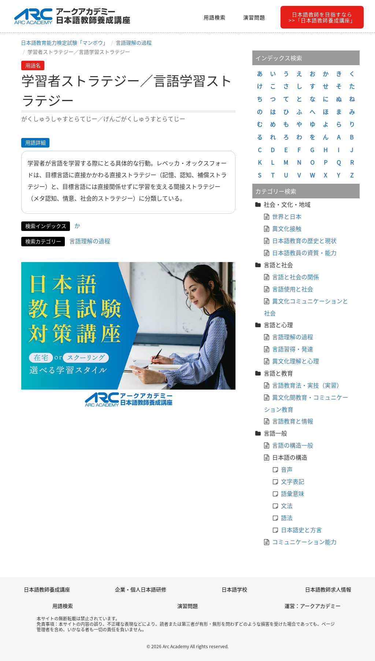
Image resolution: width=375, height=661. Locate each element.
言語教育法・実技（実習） (307, 385)
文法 (287, 505)
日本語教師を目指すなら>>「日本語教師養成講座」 (322, 17)
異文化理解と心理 (295, 360)
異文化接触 (286, 228)
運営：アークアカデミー (313, 605)
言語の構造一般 (292, 445)
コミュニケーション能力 (304, 541)
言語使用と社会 (292, 288)
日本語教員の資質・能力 (304, 252)
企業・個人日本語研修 (140, 589)
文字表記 (292, 481)
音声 (287, 469)
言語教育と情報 (292, 421)
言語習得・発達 (292, 348)
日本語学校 (234, 589)
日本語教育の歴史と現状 (304, 240)
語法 (287, 517)
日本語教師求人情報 (328, 589)
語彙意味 (292, 493)
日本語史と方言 (301, 529)
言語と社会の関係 (295, 276)
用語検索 (215, 17)
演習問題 (254, 17)
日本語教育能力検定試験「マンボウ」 (64, 42)
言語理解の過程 (134, 42)
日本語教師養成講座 (47, 589)
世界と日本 (286, 216)
